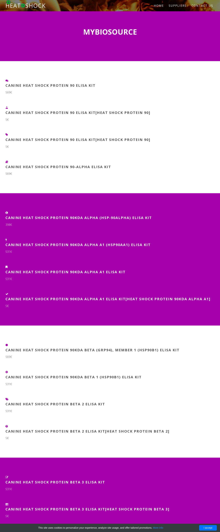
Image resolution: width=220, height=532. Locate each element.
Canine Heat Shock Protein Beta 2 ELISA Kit (55, 404)
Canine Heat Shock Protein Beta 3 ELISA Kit (55, 482)
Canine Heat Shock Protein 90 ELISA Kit (50, 85)
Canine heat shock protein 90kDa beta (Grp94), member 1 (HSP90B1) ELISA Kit (92, 350)
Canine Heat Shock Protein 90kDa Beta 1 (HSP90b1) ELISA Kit (73, 377)
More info (158, 527)
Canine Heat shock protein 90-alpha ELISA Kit (58, 166)
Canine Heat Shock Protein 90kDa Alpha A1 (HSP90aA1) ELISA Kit (78, 244)
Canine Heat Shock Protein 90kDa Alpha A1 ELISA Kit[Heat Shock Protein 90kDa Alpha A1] (107, 299)
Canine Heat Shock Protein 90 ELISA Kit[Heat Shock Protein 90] (77, 112)
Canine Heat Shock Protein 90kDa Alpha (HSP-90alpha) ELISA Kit (78, 217)
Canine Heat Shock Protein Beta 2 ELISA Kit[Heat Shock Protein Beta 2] (87, 431)
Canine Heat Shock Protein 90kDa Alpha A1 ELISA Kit (65, 272)
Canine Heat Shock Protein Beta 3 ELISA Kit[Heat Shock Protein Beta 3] (87, 509)
